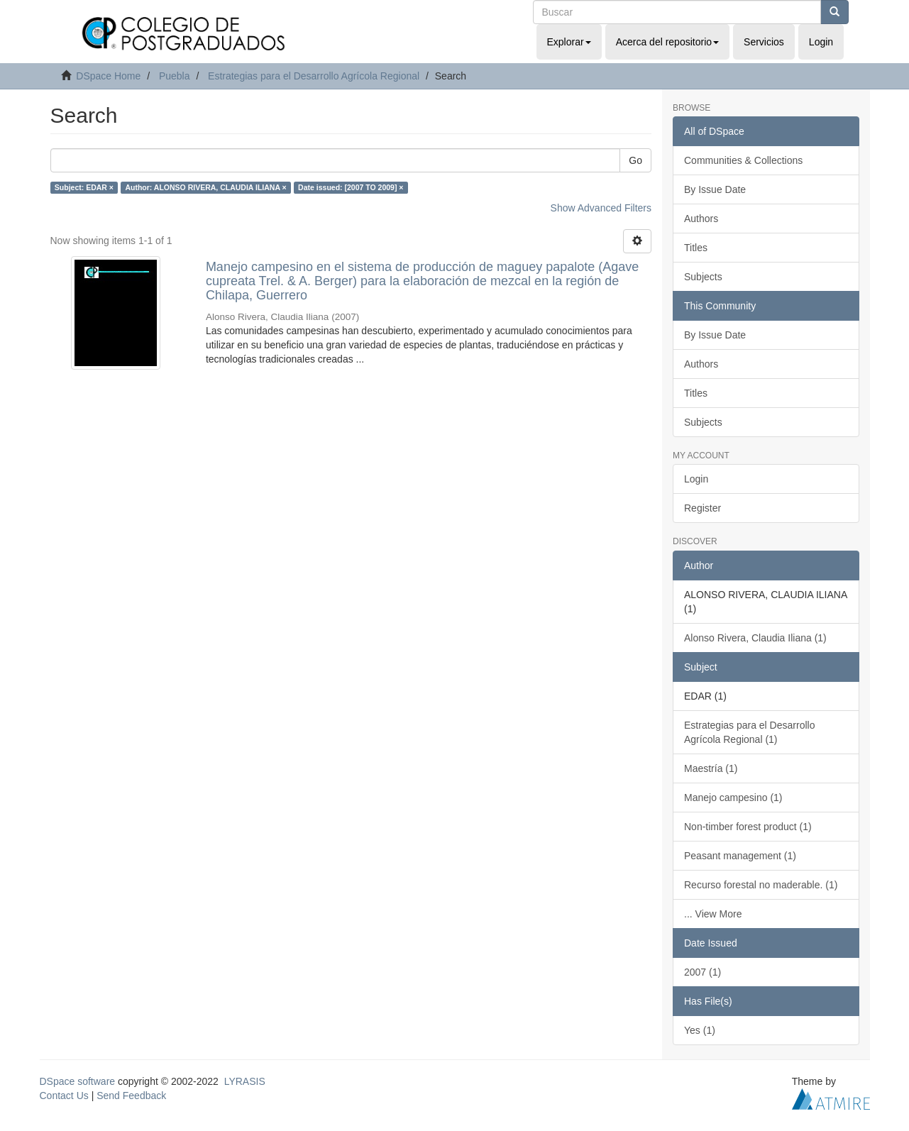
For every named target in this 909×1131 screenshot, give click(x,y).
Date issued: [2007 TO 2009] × (350, 187)
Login (696, 479)
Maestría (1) (710, 768)
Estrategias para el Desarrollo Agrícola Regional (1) (749, 732)
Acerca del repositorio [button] (667, 42)
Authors (701, 218)
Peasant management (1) (740, 855)
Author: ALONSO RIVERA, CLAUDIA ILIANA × (205, 187)
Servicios (764, 42)
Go (635, 160)
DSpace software (78, 1081)
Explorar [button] (569, 42)
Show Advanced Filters (601, 208)
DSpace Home (108, 76)
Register (702, 508)
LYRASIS (244, 1081)
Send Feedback (131, 1095)
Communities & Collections (743, 160)
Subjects (703, 276)
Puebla (174, 76)
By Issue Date (715, 189)
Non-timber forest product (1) (748, 826)
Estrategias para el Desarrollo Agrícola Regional (313, 76)
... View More (713, 914)
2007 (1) (702, 972)
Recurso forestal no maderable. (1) (760, 884)
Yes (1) (699, 1030)
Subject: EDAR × (84, 187)
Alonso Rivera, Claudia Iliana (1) (755, 638)
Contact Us (64, 1095)
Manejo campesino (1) (733, 797)
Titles (695, 247)
